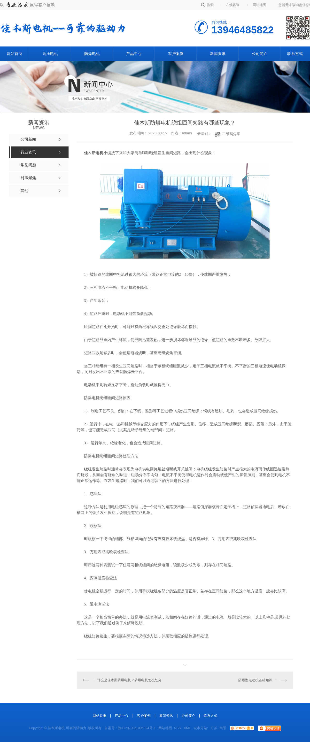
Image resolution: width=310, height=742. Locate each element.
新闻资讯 (217, 54)
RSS (178, 728)
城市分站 (200, 728)
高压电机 (50, 54)
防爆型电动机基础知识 (255, 680)
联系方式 (295, 54)
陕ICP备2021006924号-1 (137, 728)
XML (188, 728)
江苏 (214, 728)
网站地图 (259, 5)
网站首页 (14, 54)
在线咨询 (233, 5)
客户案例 (176, 54)
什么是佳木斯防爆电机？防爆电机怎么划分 (129, 680)
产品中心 (134, 54)
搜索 (210, 5)
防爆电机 (92, 54)
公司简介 (259, 54)
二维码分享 (231, 134)
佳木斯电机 (93, 153)
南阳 (222, 728)
